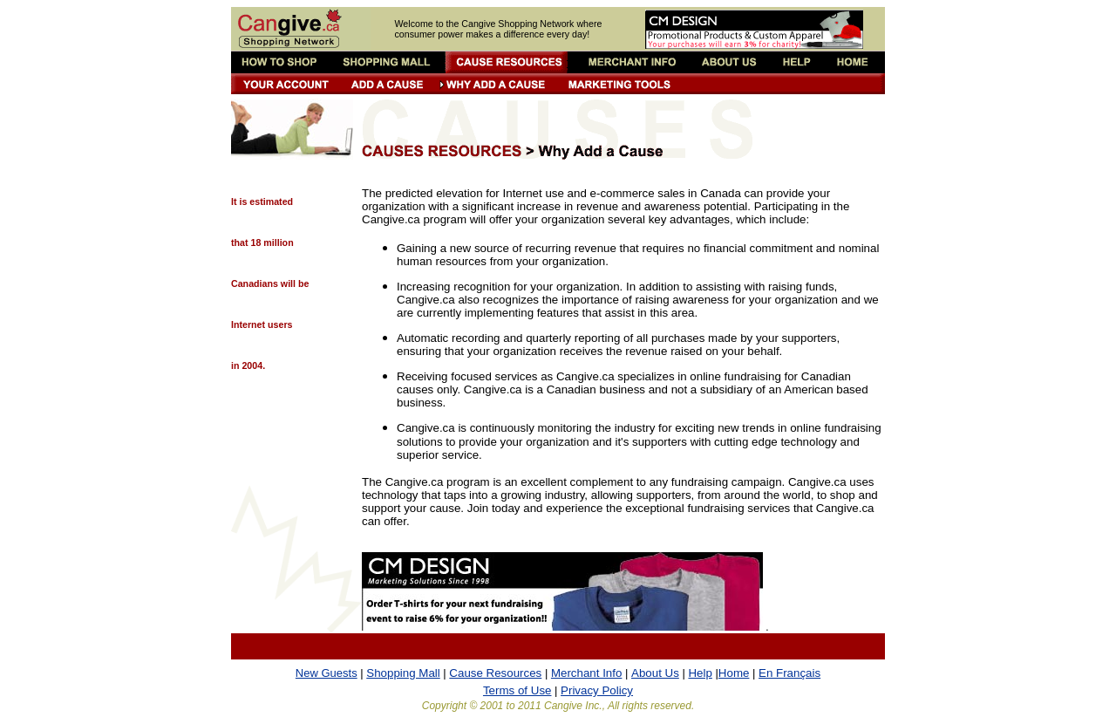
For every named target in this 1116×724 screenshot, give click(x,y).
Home (734, 673)
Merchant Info (587, 673)
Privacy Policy (597, 690)
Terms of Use (517, 690)
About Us (655, 673)
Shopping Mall (402, 673)
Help (699, 673)
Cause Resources (495, 673)
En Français (789, 673)
